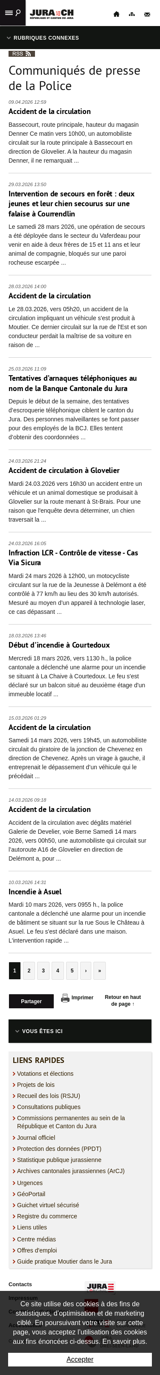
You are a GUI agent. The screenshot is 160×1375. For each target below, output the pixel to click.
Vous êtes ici (42, 1031)
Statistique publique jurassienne (59, 1159)
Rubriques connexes (46, 38)
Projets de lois (36, 1084)
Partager (31, 1001)
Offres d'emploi (37, 1250)
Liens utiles (32, 1227)
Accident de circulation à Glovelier (64, 470)
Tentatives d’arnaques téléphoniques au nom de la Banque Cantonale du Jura (73, 383)
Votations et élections (45, 1073)
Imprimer (77, 998)
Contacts (20, 1284)
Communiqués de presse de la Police (74, 77)
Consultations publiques (49, 1107)
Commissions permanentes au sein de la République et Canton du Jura (71, 1122)
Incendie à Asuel (35, 891)
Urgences (30, 1182)
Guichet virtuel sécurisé (48, 1205)
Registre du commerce (47, 1216)
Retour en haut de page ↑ (123, 1000)
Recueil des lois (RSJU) (48, 1095)
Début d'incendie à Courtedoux (59, 645)
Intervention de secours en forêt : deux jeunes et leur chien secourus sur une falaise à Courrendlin (71, 204)
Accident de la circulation (49, 111)
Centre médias (36, 1239)
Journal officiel (36, 1137)
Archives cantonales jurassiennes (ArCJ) (71, 1171)
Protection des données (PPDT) (59, 1148)
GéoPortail (31, 1194)
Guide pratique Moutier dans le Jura (64, 1261)
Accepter (80, 1359)
